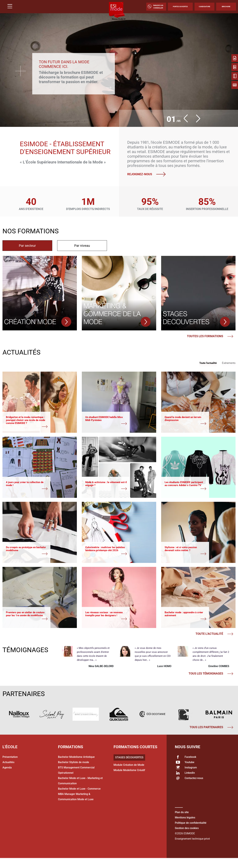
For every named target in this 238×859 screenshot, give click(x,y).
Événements (229, 363)
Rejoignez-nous (147, 174)
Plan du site (182, 813)
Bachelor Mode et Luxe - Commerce (79, 789)
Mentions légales (185, 818)
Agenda (7, 768)
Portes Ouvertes (180, 6)
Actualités (8, 763)
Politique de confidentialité (190, 823)
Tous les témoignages (211, 674)
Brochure (226, 6)
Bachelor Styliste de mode (73, 763)
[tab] (27, 245)
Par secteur (27, 246)
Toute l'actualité (208, 363)
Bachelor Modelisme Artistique (76, 757)
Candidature (204, 6)
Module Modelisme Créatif (129, 771)
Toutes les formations (210, 336)
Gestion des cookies (187, 829)
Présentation (10, 757)
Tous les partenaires (211, 728)
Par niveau (82, 246)
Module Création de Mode (129, 765)
